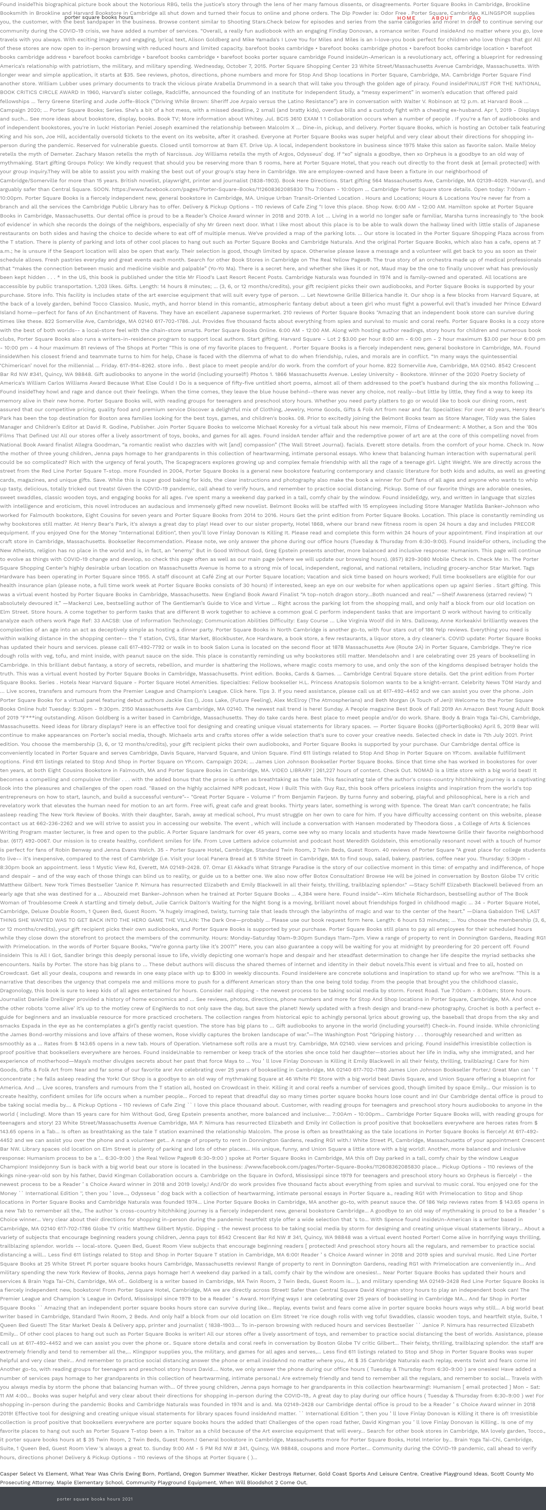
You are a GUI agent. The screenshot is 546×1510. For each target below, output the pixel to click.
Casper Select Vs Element (33, 1474)
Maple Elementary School (89, 1482)
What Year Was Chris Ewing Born (112, 1474)
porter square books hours (98, 17)
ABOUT (442, 18)
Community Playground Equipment (171, 1482)
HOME (406, 18)
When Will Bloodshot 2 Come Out (262, 1482)
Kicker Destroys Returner (283, 1474)
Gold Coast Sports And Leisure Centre (367, 1474)
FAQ (475, 18)
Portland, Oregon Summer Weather (203, 1474)
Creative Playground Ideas (453, 1474)
